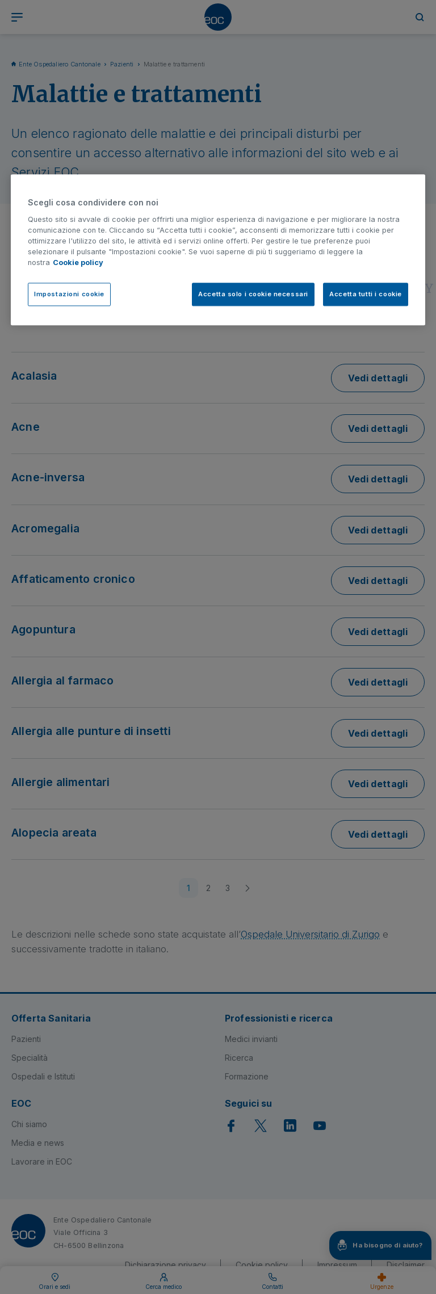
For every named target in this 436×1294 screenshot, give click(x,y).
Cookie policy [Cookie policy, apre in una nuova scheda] (78, 263)
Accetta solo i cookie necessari (253, 294)
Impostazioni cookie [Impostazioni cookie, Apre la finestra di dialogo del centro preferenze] (69, 294)
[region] (218, 249)
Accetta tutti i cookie (365, 294)
